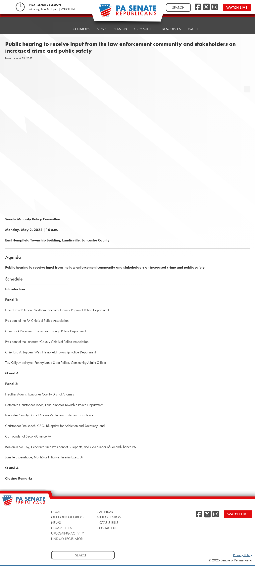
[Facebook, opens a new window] (198, 7)
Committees (144, 28)
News (101, 28)
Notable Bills (107, 522)
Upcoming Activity (67, 533)
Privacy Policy (242, 555)
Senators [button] (81, 28)
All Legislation (109, 517)
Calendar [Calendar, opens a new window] (105, 511)
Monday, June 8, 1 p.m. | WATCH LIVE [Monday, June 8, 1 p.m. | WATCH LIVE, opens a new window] (52, 9)
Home (61, 28)
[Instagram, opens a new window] (214, 7)
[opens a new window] (247, 81)
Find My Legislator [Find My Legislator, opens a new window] (67, 538)
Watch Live (236, 7)
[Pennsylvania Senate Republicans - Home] (127, 12)
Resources (171, 28)
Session (120, 28)
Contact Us (107, 528)
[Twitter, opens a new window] (206, 7)
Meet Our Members (67, 517)
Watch (193, 28)
